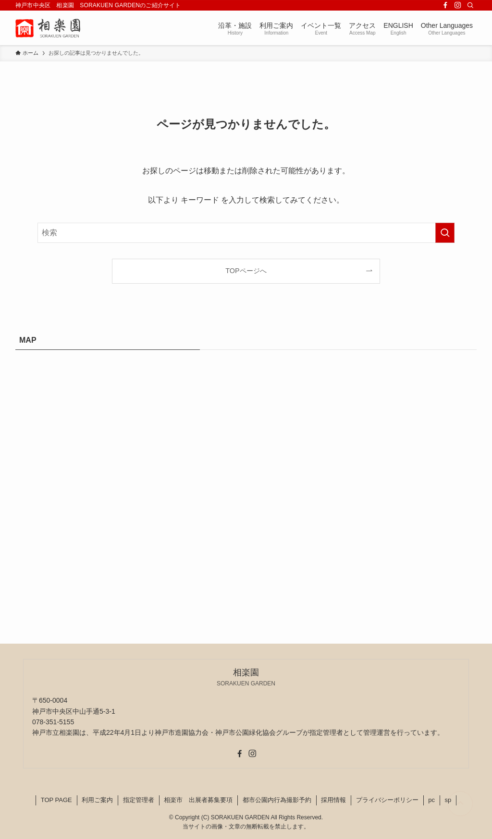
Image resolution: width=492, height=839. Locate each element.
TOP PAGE (56, 799)
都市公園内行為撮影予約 (277, 799)
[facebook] (445, 5)
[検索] (470, 5)
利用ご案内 (97, 799)
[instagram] (458, 5)
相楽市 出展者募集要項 (198, 799)
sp (448, 799)
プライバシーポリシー (387, 799)
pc (431, 799)
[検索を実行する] (445, 233)
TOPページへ (245, 271)
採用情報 (333, 799)
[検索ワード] (246, 233)
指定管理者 (138, 799)
